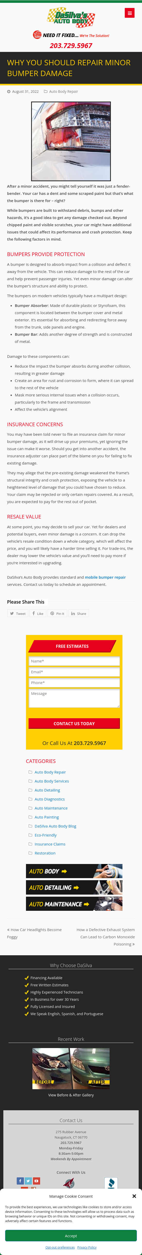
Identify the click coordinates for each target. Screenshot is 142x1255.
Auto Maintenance (51, 808)
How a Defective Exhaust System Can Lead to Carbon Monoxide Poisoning (106, 937)
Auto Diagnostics (50, 799)
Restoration (45, 853)
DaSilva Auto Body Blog (55, 826)
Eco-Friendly (46, 835)
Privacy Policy (86, 1247)
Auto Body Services (52, 781)
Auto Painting (47, 817)
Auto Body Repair (63, 91)
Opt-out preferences (60, 1247)
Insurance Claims (50, 844)
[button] (134, 1196)
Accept (71, 1235)
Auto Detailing (47, 790)
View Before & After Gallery (71, 1095)
